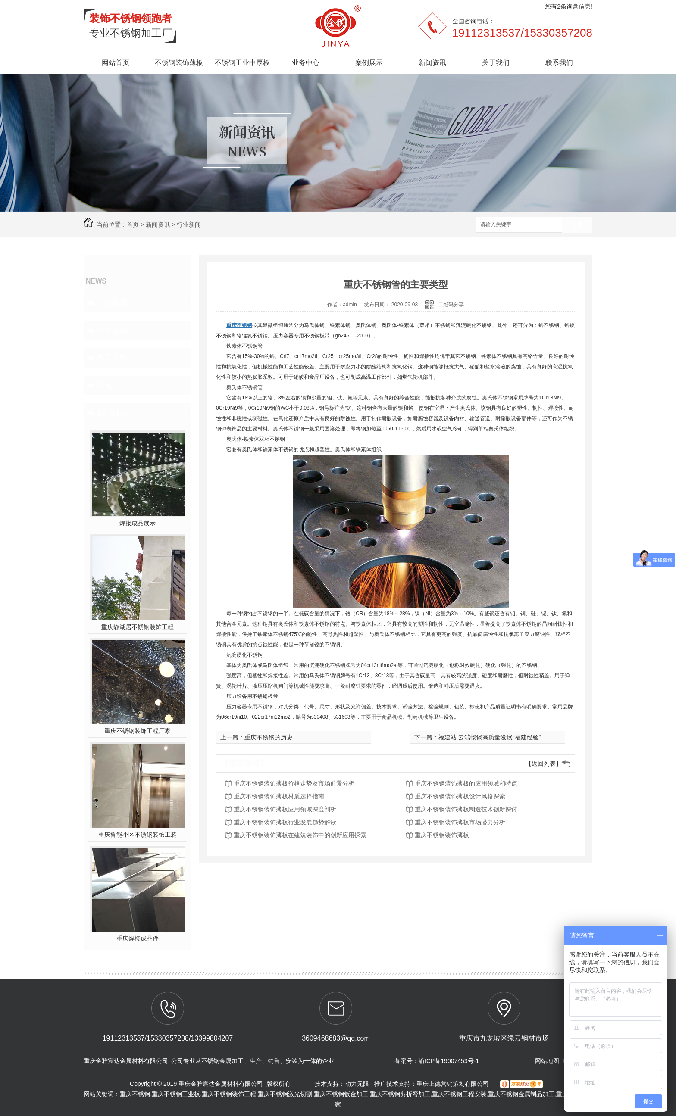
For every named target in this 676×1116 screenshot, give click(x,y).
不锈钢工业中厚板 (242, 62)
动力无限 (357, 1083)
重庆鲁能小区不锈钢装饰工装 (137, 834)
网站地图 (547, 1060)
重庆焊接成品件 (137, 938)
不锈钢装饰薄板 (179, 62)
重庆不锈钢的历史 (268, 737)
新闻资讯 (432, 62)
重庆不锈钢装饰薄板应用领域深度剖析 (285, 809)
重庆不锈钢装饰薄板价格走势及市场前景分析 (294, 783)
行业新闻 (189, 224)
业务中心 (305, 62)
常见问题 (112, 357)
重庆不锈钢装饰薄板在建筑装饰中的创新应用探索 (300, 835)
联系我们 (559, 62)
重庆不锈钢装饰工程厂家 (137, 730)
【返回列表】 (544, 763)
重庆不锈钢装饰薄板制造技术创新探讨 (466, 809)
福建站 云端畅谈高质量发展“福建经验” (489, 737)
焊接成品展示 (137, 523)
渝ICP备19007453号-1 (449, 1060)
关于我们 (496, 62)
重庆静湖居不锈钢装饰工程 (137, 626)
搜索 (577, 225)
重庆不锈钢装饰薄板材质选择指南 (279, 796)
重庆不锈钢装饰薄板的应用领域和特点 (466, 783)
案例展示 (369, 62)
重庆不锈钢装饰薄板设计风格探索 (460, 796)
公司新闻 (112, 302)
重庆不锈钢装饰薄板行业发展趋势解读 (285, 822)
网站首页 (115, 62)
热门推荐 (112, 412)
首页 (133, 224)
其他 (104, 385)
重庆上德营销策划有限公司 (453, 1083)
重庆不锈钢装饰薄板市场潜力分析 (460, 822)
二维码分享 (451, 305)
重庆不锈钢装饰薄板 (442, 835)
